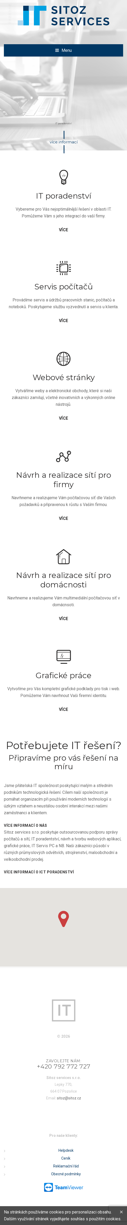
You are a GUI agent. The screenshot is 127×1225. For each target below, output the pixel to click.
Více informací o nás (25, 825)
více (63, 230)
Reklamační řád (66, 1166)
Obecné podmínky (66, 1174)
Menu (67, 50)
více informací (63, 142)
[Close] (121, 1212)
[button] (63, 919)
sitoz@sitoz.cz (69, 1098)
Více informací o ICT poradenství (39, 872)
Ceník (65, 1158)
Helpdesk (66, 1150)
